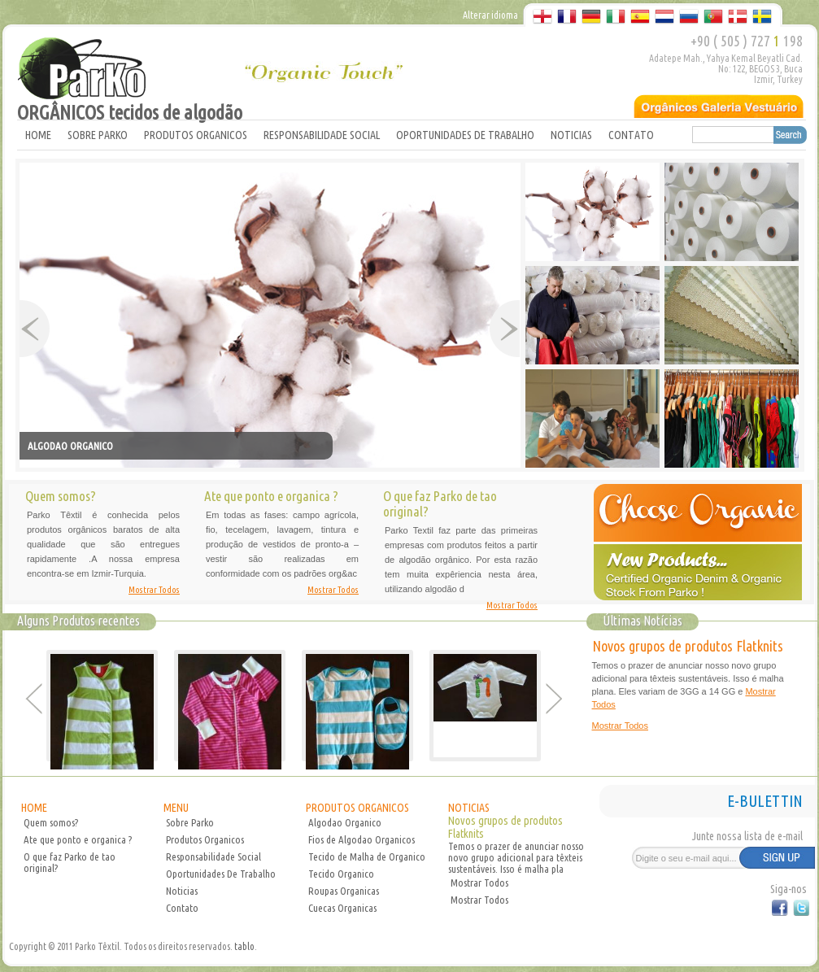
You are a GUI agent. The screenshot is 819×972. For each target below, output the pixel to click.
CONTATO (631, 135)
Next (504, 328)
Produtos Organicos (205, 839)
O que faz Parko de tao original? (69, 862)
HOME (38, 135)
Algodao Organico (344, 822)
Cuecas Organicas (342, 907)
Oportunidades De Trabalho (221, 873)
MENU (176, 807)
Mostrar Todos (154, 590)
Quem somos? (51, 822)
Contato (182, 907)
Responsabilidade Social (213, 856)
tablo (244, 946)
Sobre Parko (190, 822)
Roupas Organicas (343, 890)
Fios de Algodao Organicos (361, 839)
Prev (35, 328)
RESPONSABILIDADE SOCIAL (322, 135)
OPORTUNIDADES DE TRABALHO (465, 135)
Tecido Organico (341, 873)
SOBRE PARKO (98, 135)
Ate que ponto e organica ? (78, 839)
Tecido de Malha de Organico (366, 856)
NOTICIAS (571, 135)
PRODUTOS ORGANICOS (195, 135)
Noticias (182, 890)
